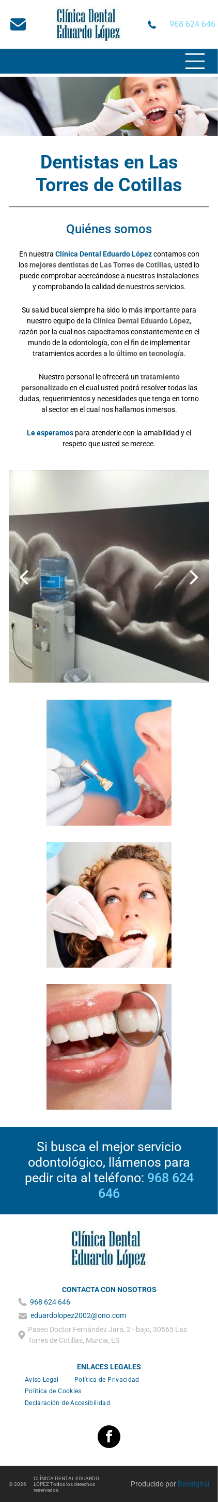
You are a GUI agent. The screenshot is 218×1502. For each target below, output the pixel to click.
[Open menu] (195, 61)
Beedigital (193, 1484)
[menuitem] (42, 1379)
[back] (24, 576)
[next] (194, 576)
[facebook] (109, 1438)
